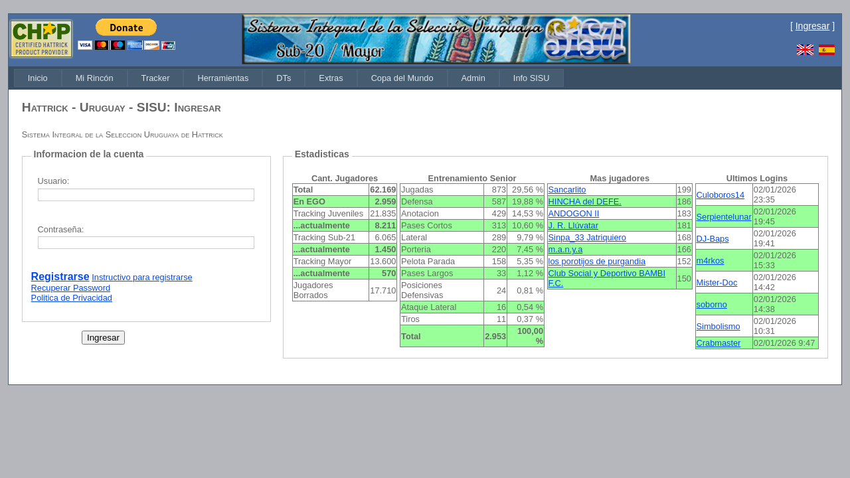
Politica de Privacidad (71, 298)
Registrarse (60, 276)
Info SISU (531, 78)
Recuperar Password (71, 288)
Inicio (38, 78)
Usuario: (54, 181)
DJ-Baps (713, 239)
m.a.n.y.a (566, 249)
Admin (473, 78)
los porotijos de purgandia (597, 261)
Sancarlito (567, 190)
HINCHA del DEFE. (585, 201)
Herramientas (222, 78)
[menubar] (289, 78)
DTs (283, 78)
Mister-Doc (717, 282)
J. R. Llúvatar (573, 225)
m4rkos (710, 261)
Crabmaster (719, 343)
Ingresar (813, 26)
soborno (712, 304)
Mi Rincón (95, 78)
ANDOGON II (574, 213)
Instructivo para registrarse (142, 277)
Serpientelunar (724, 217)
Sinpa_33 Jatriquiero (587, 237)
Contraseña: (61, 229)
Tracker (155, 78)
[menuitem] (38, 78)
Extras (331, 78)
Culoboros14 (721, 195)
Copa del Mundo (402, 78)
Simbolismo (718, 326)
